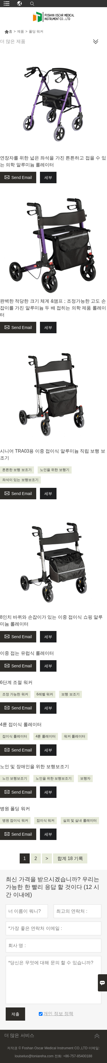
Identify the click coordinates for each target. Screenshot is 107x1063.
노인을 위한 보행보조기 (54, 778)
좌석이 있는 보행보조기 (20, 480)
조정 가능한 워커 (15, 694)
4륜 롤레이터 (46, 736)
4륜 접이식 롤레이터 (21, 724)
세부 (48, 177)
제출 (15, 1014)
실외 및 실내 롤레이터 (80, 821)
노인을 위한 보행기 (54, 470)
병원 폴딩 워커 (15, 808)
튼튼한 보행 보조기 (17, 470)
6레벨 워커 (45, 694)
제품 (20, 31)
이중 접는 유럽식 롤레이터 (27, 653)
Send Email (18, 177)
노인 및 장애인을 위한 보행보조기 (34, 766)
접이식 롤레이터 (14, 736)
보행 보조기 (70, 694)
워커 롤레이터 (74, 736)
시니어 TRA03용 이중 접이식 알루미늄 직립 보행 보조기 (52, 454)
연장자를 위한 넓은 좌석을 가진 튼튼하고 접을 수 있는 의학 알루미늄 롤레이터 (53, 161)
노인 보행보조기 (14, 778)
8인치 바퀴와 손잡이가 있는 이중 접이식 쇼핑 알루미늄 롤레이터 (51, 620)
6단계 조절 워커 (16, 682)
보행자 (85, 778)
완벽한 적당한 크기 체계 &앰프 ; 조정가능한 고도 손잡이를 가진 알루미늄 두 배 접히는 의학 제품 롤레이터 (53, 308)
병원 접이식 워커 (15, 821)
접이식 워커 (45, 821)
